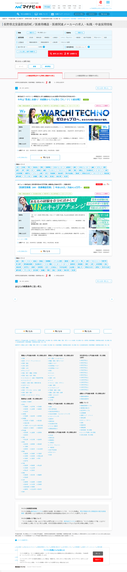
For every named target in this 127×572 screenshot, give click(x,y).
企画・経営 (25, 365)
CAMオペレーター (84, 167)
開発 (42, 167)
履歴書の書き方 (85, 408)
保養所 (33, 267)
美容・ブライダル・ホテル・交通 (31, 390)
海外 (80, 8)
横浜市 (26, 428)
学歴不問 (103, 261)
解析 (75, 167)
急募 (50, 406)
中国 (64, 8)
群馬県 (40, 416)
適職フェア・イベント (87, 415)
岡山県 (40, 465)
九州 (74, 8)
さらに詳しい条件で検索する (27, 51)
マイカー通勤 (48, 264)
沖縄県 (33, 487)
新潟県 (26, 432)
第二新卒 (18, 264)
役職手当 (27, 173)
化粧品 (35, 261)
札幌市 (30, 401)
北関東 (64, 5)
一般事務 (38, 170)
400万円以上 (84, 363)
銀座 (17, 261)
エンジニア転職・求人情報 (88, 432)
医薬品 (41, 261)
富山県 (26, 439)
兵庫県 (26, 456)
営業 (23, 358)
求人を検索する (26, 14)
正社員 (51, 435)
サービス (51, 373)
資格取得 (72, 264)
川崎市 (32, 428)
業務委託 (51, 440)
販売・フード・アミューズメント (31, 361)
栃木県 (33, 416)
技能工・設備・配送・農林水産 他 (31, 383)
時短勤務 (52, 173)
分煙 (106, 170)
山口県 (33, 468)
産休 (106, 264)
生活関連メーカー (54, 368)
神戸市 (26, 461)
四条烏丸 (35, 167)
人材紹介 (51, 442)
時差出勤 (106, 173)
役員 (50, 455)
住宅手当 (26, 267)
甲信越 (47, 7)
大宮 (17, 167)
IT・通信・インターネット (56, 358)
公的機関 (51, 397)
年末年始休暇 (63, 267)
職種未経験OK (85, 396)
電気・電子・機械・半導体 (29, 373)
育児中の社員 (105, 267)
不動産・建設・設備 (54, 390)
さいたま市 (33, 425)
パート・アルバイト (54, 445)
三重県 (26, 446)
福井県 (40, 439)
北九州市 (33, 489)
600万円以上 (84, 367)
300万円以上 (84, 360)
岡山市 (26, 470)
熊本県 (26, 484)
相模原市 (40, 428)
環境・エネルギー (54, 395)
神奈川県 (58, 176)
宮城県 (40, 406)
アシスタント (52, 170)
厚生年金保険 (69, 173)
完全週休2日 (89, 170)
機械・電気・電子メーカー (56, 361)
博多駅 (77, 173)
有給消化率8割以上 (54, 411)
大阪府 (40, 453)
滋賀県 (26, 453)
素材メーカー (53, 363)
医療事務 (48, 167)
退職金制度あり (53, 428)
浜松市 (33, 449)
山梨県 (33, 432)
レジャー (51, 375)
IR (32, 170)
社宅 (46, 173)
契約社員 (51, 437)
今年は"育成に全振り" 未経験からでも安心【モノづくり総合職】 (49, 99)
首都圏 (69, 5)
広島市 (33, 470)
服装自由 (51, 421)
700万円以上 (84, 370)
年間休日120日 (86, 173)
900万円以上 (84, 375)
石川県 (33, 439)
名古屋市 (40, 449)
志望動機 (83, 413)
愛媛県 (40, 475)
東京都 (52, 176)
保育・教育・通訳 (27, 392)
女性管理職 (19, 173)
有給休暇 (60, 173)
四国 (69, 8)
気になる (104, 14)
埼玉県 (66, 176)
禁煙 (86, 264)
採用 (27, 170)
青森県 (26, 406)
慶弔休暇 (18, 176)
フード (51, 380)
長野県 (40, 432)
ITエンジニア (26, 370)
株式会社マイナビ (37, 511)
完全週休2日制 (53, 423)
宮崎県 (40, 484)
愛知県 (40, 444)
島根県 (33, 465)
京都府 (33, 453)
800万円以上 (84, 372)
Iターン (65, 264)
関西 (59, 8)
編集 (93, 167)
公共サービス (26, 385)
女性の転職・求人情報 (87, 435)
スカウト (92, 14)
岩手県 (33, 406)
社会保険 (71, 267)
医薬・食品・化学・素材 (29, 375)
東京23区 (40, 425)
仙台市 (26, 411)
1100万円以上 (84, 380)
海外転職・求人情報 (86, 430)
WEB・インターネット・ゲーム (31, 395)
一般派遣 (51, 447)
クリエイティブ (26, 380)
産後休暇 (18, 267)
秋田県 (26, 409)
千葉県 (32, 420)
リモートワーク (97, 173)
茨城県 (26, 416)
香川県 (33, 475)
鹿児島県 (26, 487)
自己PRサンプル (85, 410)
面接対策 (83, 425)
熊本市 (40, 489)
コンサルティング (54, 387)
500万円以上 (84, 365)
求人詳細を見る (23, 157)
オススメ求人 (79, 14)
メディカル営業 (57, 261)
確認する (98, 560)
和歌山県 (40, 456)
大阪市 (33, 458)
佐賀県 (33, 482)
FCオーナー (52, 452)
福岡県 (26, 482)
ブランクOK (27, 176)
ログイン (100, 5)
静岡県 (33, 444)
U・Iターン (99, 170)
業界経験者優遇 (28, 264)
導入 (82, 261)
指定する (32, 32)
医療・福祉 (25, 363)
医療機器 (48, 261)
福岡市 (26, 489)
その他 (51, 400)
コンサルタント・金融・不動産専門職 (32, 378)
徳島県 (26, 475)
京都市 (26, 458)
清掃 (104, 167)
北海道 (53, 5)
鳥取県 (26, 465)
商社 (50, 370)
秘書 (44, 170)
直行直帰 (35, 270)
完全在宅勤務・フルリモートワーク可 (59, 414)
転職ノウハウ (43, 14)
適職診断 (83, 427)
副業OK (51, 419)
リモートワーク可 (54, 416)
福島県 (40, 409)
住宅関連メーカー (54, 365)
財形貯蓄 (40, 267)
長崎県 (40, 482)
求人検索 (18, 547)
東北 (59, 5)
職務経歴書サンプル (86, 405)
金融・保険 (52, 385)
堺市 (39, 458)
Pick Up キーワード (29, 547)
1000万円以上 (84, 377)
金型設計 (68, 167)
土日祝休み (53, 267)
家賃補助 (80, 264)
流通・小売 (52, 378)
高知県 (26, 477)
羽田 (29, 167)
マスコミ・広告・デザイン (56, 383)
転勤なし (81, 170)
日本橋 (23, 167)
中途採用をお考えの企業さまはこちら (101, 8)
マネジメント (62, 170)
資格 (82, 422)
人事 (22, 170)
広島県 (26, 468)
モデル (98, 167)
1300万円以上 (84, 385)
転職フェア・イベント (62, 14)
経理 (17, 170)
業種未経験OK (85, 399)
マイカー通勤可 (53, 426)
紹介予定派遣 (53, 450)
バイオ (28, 261)
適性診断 (83, 418)
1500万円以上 (84, 389)
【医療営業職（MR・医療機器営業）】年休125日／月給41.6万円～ (50, 187)
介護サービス (74, 261)
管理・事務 (25, 387)
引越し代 (79, 267)
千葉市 (26, 425)
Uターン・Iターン (86, 420)
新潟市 (26, 435)
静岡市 (26, 449)
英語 (75, 170)
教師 (69, 170)
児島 (22, 261)
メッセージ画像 (23, 239)
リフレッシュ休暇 (37, 173)
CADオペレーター (58, 167)
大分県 (33, 484)
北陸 (80, 5)
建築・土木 (25, 368)
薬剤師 (66, 261)
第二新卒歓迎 (53, 409)
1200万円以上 (84, 382)
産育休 (97, 267)
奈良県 (33, 456)
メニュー (108, 5)
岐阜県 (26, 444)
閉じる (98, 553)
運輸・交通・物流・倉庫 (56, 392)
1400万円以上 (84, 387)
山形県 (33, 409)
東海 (54, 8)
